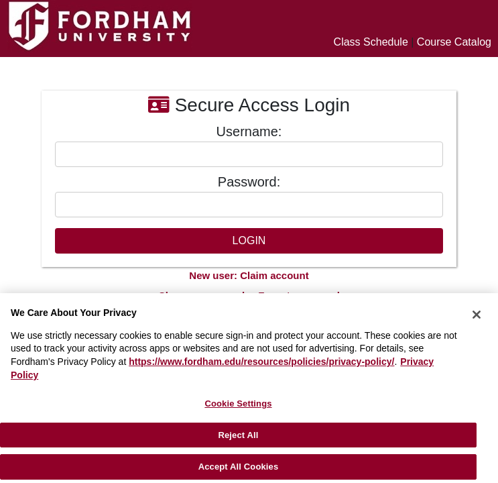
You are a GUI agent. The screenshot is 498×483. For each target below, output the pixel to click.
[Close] (476, 314)
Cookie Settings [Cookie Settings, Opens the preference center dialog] (237, 403)
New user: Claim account (248, 275)
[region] (249, 388)
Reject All (238, 435)
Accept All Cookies (238, 467)
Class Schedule (371, 42)
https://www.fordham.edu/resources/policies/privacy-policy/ (261, 361)
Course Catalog (454, 42)
